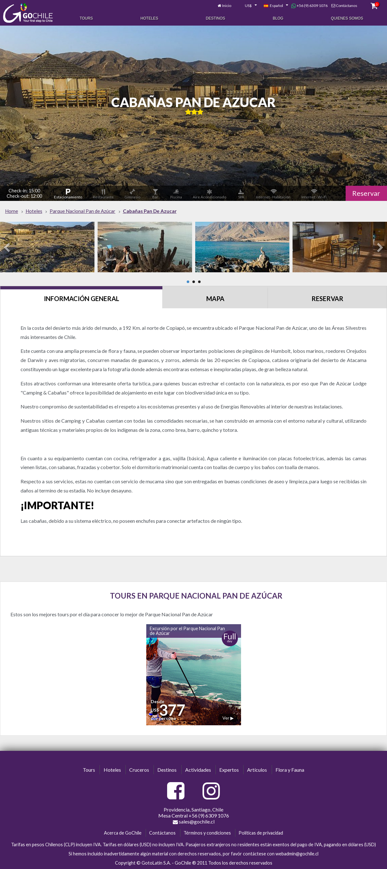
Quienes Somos (347, 18)
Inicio (226, 5)
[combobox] (247, 5)
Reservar (366, 193)
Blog (278, 18)
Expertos (229, 770)
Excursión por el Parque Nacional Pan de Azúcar (187, 631)
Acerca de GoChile (123, 833)
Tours (86, 18)
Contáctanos (346, 5)
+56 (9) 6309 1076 (309, 5)
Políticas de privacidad (261, 833)
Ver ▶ (228, 718)
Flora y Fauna (289, 770)
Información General (81, 298)
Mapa (215, 298)
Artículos (257, 770)
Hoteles (149, 18)
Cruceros (139, 770)
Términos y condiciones (207, 833)
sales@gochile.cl (194, 821)
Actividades (198, 770)
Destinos (215, 18)
